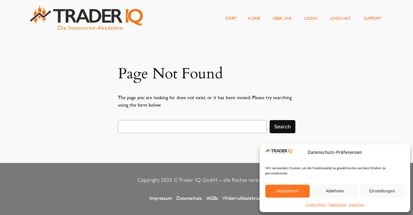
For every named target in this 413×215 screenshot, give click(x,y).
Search (282, 127)
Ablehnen (335, 190)
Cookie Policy (316, 204)
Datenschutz (337, 204)
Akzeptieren (287, 190)
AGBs (212, 198)
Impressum (356, 204)
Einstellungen (382, 190)
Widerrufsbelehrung (243, 198)
